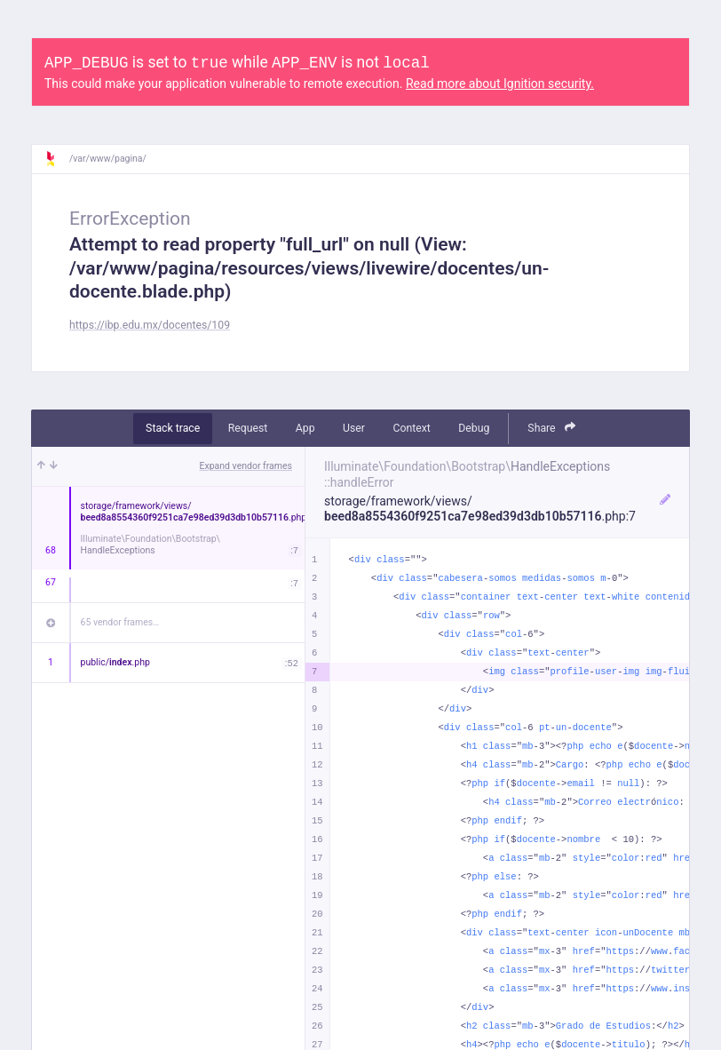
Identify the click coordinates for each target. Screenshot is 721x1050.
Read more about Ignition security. (500, 83)
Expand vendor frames (246, 466)
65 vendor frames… (120, 622)
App (305, 428)
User (354, 428)
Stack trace (173, 428)
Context (411, 428)
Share (551, 427)
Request (248, 428)
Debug (473, 428)
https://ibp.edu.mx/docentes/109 (149, 325)
